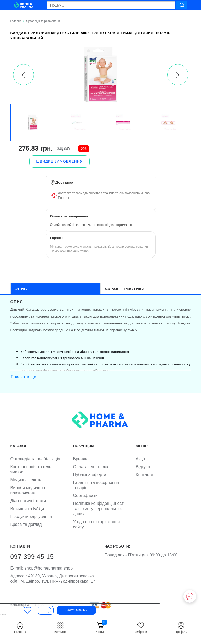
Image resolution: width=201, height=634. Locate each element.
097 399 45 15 (32, 556)
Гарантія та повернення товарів (96, 485)
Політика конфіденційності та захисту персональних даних (99, 508)
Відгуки (143, 466)
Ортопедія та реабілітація (35, 459)
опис (21, 289)
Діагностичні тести (28, 501)
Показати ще (23, 376)
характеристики (125, 289)
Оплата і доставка (90, 466)
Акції (140, 459)
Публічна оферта (89, 474)
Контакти (144, 474)
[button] (69, 610)
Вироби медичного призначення (28, 490)
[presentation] (23, 74)
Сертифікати (85, 495)
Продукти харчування (31, 516)
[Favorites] (27, 610)
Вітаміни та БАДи (27, 508)
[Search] (111, 5)
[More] (49, 612)
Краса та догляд (26, 524)
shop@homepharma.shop (41, 568)
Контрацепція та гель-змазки (31, 469)
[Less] (49, 608)
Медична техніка (26, 480)
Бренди (80, 459)
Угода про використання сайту (96, 524)
